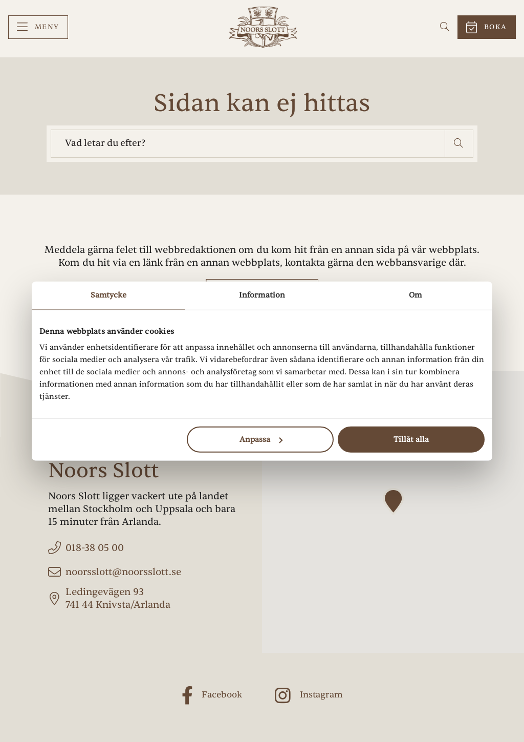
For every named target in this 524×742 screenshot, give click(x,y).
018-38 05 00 (95, 548)
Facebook (222, 695)
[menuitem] (38, 27)
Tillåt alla (411, 439)
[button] (459, 144)
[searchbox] (248, 144)
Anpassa (260, 439)
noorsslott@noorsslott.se (123, 572)
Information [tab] (262, 295)
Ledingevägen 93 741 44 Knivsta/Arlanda (118, 598)
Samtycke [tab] (109, 295)
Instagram (321, 695)
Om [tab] (415, 295)
